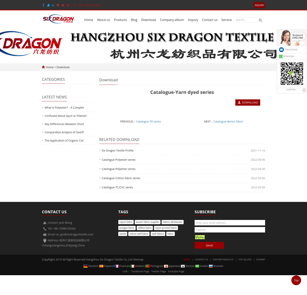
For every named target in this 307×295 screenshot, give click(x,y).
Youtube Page (176, 271)
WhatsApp (286, 56)
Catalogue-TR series (148, 121)
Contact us (210, 20)
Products (120, 20)
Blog (134, 20)
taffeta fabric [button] (145, 228)
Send (209, 245)
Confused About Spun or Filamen (66, 116)
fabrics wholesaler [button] (172, 222)
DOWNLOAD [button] (248, 102)
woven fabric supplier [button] (147, 222)
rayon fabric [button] (126, 222)
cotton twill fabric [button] (138, 233)
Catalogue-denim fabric (228, 121)
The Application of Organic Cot (64, 140)
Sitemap (138, 259)
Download (148, 20)
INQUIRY (259, 5)
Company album (172, 20)
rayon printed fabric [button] (166, 228)
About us (103, 20)
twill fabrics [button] (158, 233)
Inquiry (193, 20)
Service (226, 20)
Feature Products (223, 259)
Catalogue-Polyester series (118, 160)
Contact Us (201, 259)
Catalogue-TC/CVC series (117, 187)
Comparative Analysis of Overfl (64, 132)
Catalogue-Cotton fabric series (121, 178)
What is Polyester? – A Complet (64, 107)
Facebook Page (140, 271)
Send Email (288, 49)
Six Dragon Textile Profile (118, 150)
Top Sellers (245, 259)
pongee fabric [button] (127, 228)
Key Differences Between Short (64, 124)
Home (88, 20)
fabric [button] (170, 233)
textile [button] (122, 233)
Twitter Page (158, 271)
